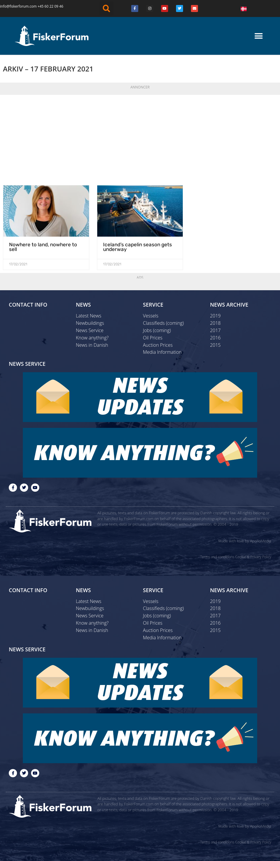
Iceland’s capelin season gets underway (133, 253)
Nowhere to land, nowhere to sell (43, 251)
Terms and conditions (217, 559)
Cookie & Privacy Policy (253, 559)
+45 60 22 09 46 (50, 6)
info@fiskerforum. (15, 6)
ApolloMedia (260, 544)
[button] (106, 8)
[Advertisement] (140, 145)
